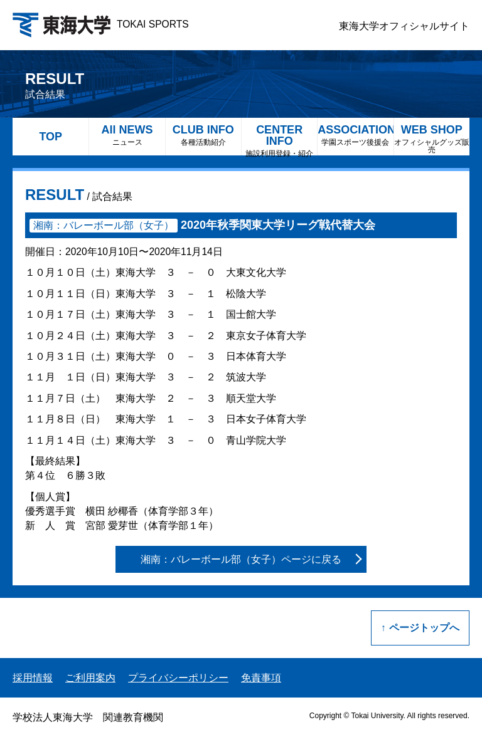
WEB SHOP (431, 138)
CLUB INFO (203, 135)
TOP (50, 136)
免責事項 (261, 677)
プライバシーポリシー (178, 677)
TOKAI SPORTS (101, 24)
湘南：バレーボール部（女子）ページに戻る (241, 559)
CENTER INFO (279, 139)
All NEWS (126, 135)
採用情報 (33, 677)
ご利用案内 (90, 677)
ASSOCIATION (355, 135)
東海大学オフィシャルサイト (404, 26)
